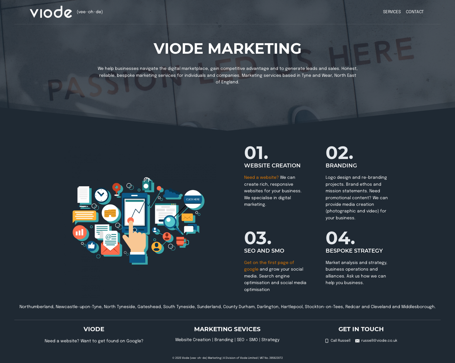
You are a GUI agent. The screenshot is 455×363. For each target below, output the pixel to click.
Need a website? (261, 178)
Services (392, 12)
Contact (415, 12)
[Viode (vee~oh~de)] (51, 12)
